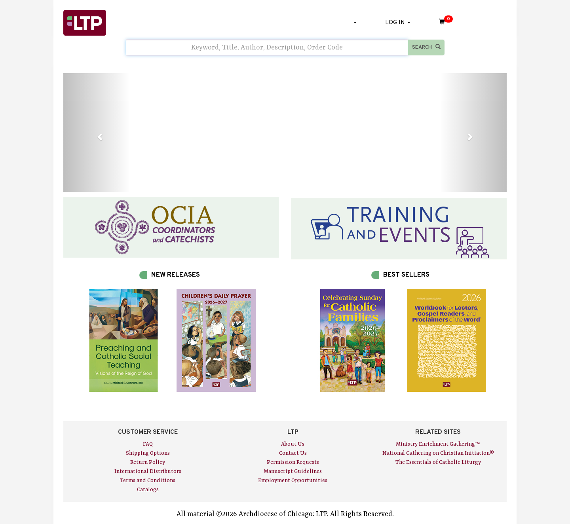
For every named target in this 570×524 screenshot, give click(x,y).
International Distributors (147, 471)
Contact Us (293, 453)
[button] (96, 132)
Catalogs (148, 489)
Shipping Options (148, 453)
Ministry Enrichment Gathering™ (438, 444)
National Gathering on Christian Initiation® (438, 453)
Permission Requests (293, 462)
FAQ (148, 444)
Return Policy (147, 462)
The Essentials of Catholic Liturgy (438, 462)
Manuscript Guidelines (293, 471)
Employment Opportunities (292, 480)
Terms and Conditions (147, 480)
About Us (292, 444)
